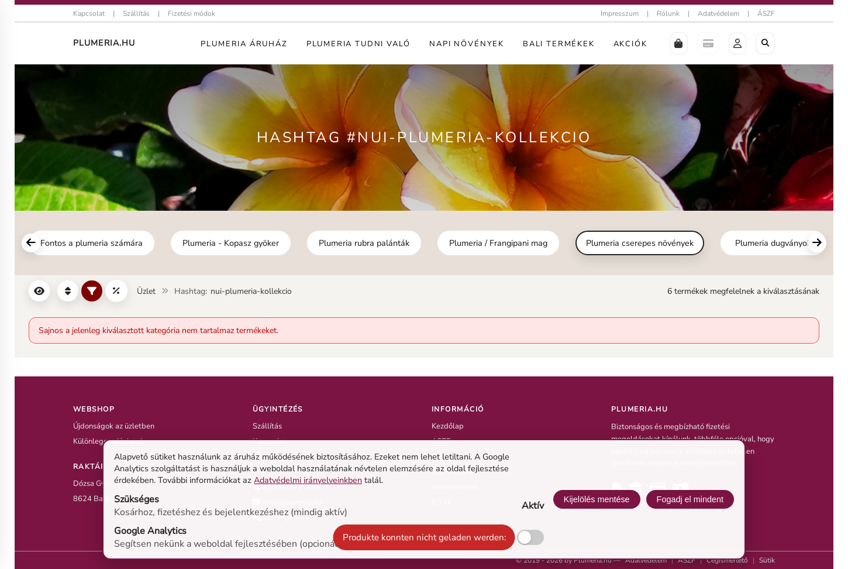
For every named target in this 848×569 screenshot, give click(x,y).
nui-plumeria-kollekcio (251, 291)
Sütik (767, 560)
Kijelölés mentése (597, 499)
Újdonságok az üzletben (113, 426)
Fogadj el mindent (690, 499)
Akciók (630, 44)
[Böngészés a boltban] (765, 43)
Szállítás (136, 13)
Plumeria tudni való (358, 44)
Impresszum (620, 13)
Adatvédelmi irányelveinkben (308, 480)
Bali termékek (559, 44)
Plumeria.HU (104, 43)
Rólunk (668, 13)
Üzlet (146, 291)
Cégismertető (727, 560)
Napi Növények (466, 44)
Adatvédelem (718, 13)
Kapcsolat (89, 13)
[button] (679, 43)
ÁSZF (766, 13)
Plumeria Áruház (244, 44)
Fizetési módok (191, 13)
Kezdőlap (448, 426)
